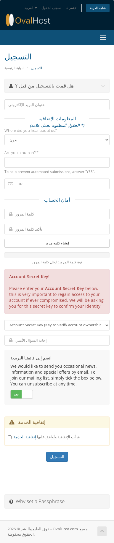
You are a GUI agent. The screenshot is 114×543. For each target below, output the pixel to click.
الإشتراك (71, 7)
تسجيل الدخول (51, 7)
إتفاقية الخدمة (25, 437)
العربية (31, 7)
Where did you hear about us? (30, 130)
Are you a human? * (21, 152)
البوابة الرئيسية (14, 68)
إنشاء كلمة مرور (57, 243)
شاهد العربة (98, 8)
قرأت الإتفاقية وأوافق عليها (47, 437)
